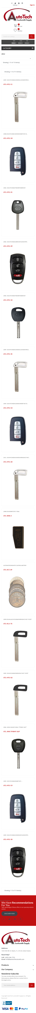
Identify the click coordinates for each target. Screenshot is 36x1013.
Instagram (22, 3)
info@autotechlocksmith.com (15, 959)
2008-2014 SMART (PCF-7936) (11, 511)
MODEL (20, 40)
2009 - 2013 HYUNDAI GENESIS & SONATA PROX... (16, 80)
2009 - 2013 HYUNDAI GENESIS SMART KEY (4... (15, 403)
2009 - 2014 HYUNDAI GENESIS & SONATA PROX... (16, 349)
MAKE (14, 40)
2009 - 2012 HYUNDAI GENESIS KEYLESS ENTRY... (16, 835)
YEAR (27, 40)
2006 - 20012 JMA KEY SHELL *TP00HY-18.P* (14, 727)
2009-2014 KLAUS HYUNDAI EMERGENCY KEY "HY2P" (17, 619)
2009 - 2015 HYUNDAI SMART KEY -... (12, 781)
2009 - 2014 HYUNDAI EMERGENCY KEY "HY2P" (15, 673)
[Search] (18, 36)
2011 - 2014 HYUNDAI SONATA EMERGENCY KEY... (16, 457)
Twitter (15, 3)
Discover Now (9, 913)
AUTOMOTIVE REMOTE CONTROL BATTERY (14, 565)
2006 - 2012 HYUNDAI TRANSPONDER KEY (14, 188)
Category (7, 48)
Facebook (12, 3)
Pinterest (19, 3)
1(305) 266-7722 (10, 957)
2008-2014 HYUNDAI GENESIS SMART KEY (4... (15, 134)
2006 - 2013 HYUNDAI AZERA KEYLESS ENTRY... (15, 242)
